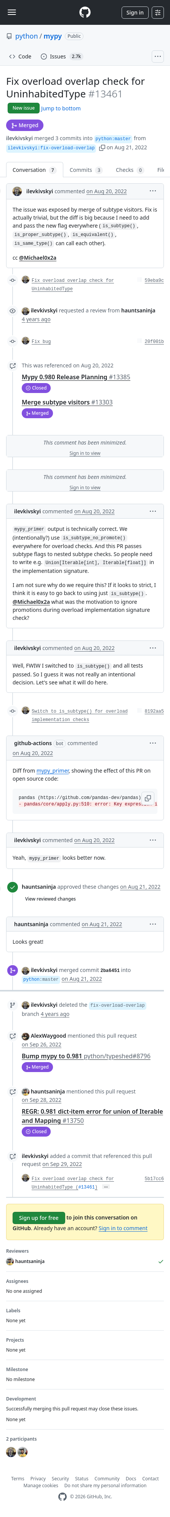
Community (107, 1478)
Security (60, 1478)
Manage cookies (41, 1485)
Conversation (35, 170)
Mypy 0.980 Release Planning (76, 377)
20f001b (154, 341)
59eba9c (154, 280)
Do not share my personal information (105, 1485)
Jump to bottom (61, 108)
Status (81, 1478)
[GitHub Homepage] (62, 1497)
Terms (17, 1478)
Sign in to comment (123, 1228)
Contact (150, 1478)
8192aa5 (154, 711)
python (26, 35)
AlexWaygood (48, 1035)
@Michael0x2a (37, 257)
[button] (102, 147)
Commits (86, 170)
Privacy (38, 1478)
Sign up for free (39, 1217)
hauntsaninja (39, 886)
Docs (131, 1478)
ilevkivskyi (19, 138)
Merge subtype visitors (67, 402)
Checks (130, 170)
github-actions (33, 743)
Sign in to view (84, 453)
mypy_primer (53, 770)
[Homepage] (85, 12)
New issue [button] (24, 108)
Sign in (135, 12)
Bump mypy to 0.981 (86, 1056)
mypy (52, 35)
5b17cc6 (154, 1179)
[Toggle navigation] (12, 12)
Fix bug (41, 341)
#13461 (86, 1187)
